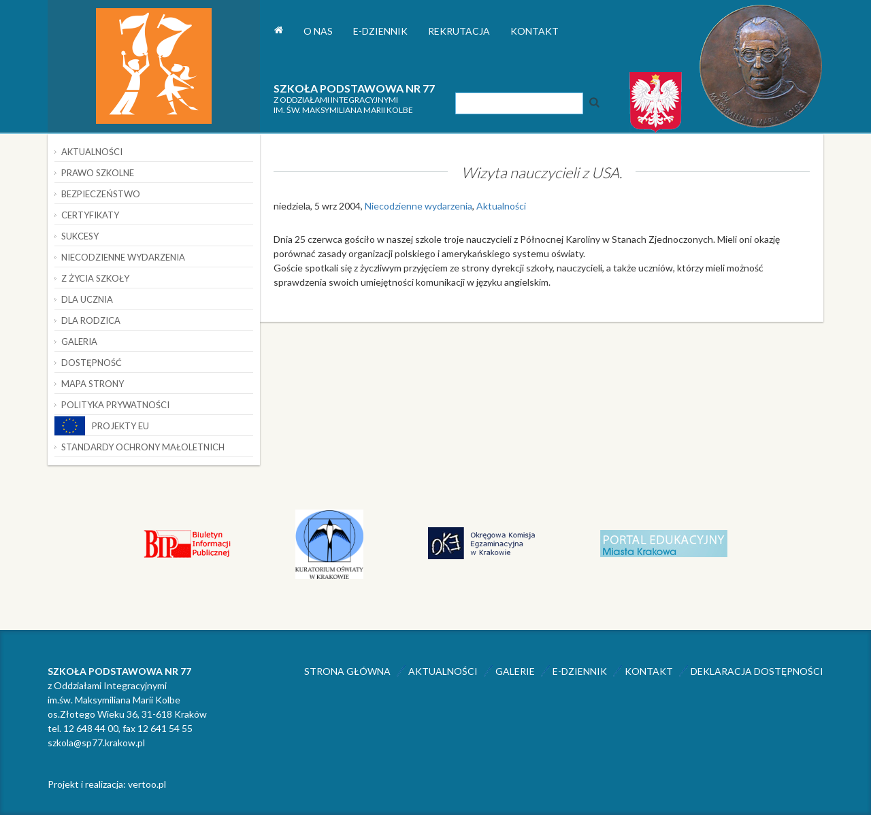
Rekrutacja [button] (459, 31)
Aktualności (501, 206)
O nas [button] (318, 31)
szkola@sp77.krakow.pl (96, 742)
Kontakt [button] (534, 31)
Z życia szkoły (95, 278)
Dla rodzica (90, 320)
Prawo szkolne (97, 172)
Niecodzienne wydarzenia (418, 206)
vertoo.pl (147, 784)
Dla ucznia (87, 299)
